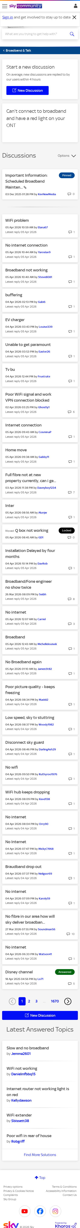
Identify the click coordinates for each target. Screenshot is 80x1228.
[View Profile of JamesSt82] (45, 668)
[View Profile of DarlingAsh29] (47, 749)
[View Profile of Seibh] (42, 594)
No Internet (15, 841)
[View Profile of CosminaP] (45, 432)
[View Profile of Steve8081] (45, 277)
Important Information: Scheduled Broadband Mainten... (26, 181)
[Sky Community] (26, 6)
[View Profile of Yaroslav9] (44, 252)
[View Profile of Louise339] (45, 326)
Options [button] (63, 156)
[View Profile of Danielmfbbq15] (23, 1074)
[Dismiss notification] (74, 17)
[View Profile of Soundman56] (46, 929)
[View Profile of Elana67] (43, 227)
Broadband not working (26, 270)
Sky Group (9, 1199)
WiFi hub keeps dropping (27, 792)
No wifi (11, 767)
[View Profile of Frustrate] (44, 376)
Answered (64, 972)
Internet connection (23, 425)
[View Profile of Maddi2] (43, 699)
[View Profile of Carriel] (42, 619)
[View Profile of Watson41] (45, 954)
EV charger (15, 319)
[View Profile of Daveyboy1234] (46, 487)
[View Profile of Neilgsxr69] (45, 873)
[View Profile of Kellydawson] (21, 1100)
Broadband (15, 637)
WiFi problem (17, 220)
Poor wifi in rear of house (29, 1135)
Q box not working (31, 530)
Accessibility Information (61, 1191)
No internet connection (26, 245)
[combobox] (36, 34)
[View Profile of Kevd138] (44, 799)
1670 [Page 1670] (55, 1001)
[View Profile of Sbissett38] (20, 1121)
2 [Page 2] (29, 1001)
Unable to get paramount (28, 344)
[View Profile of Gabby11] (44, 457)
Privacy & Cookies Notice (18, 1191)
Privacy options (12, 1186)
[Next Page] (68, 1001)
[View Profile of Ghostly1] (43, 407)
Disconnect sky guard (24, 742)
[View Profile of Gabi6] (41, 301)
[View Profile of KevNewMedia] (47, 194)
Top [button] (42, 1178)
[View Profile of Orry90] (43, 824)
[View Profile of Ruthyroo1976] (48, 774)
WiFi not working (22, 1068)
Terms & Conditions (64, 1186)
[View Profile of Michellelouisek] (47, 644)
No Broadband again (23, 661)
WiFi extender (19, 1115)
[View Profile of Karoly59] (44, 898)
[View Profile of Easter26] (44, 351)
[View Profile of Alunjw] (42, 512)
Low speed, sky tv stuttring (29, 717)
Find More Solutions (40, 1155)
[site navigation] (4, 6)
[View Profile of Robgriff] (18, 1141)
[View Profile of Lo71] (40, 979)
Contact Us (70, 1195)
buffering (13, 294)
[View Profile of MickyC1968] (46, 848)
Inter (9, 505)
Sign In (75, 7)
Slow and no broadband (28, 1048)
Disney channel (19, 972)
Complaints (10, 1195)
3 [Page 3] (36, 1001)
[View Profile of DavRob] (43, 563)
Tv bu (10, 369)
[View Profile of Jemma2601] (21, 1054)
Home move (16, 449)
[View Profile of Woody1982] (46, 724)
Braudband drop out (23, 866)
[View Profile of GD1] (40, 537)
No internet (15, 612)
